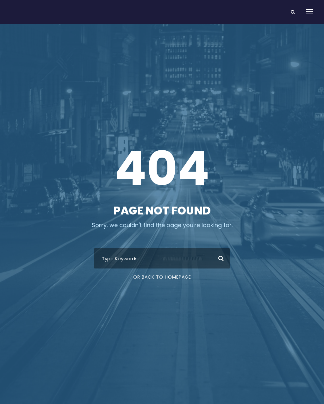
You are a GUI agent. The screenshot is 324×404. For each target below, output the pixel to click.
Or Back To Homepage (162, 277)
